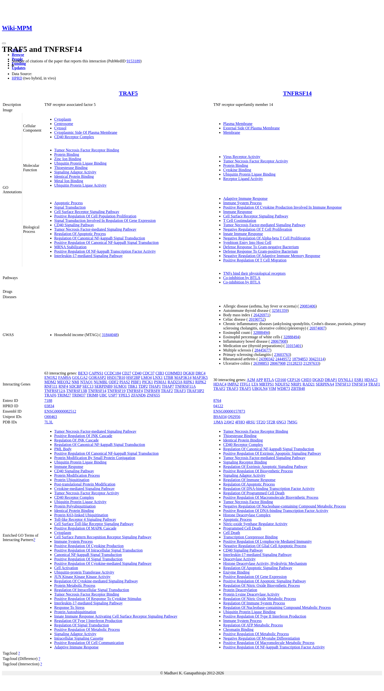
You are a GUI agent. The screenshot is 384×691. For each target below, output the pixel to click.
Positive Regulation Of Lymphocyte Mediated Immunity (267, 541)
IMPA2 (233, 384)
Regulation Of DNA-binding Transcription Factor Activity (269, 489)
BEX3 (83, 373)
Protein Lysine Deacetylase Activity (251, 594)
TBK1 (132, 386)
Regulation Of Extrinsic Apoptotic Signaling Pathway (265, 466)
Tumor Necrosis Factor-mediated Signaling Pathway (95, 229)
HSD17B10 (116, 377)
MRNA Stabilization (70, 247)
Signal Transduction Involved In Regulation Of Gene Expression (105, 220)
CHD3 (306, 380)
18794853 (300, 359)
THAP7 (168, 386)
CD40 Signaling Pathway (74, 225)
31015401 (293, 346)
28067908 (279, 341)
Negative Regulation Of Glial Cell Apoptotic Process (264, 546)
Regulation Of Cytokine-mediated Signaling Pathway (96, 581)
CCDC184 (112, 373)
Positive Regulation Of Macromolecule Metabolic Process (268, 643)
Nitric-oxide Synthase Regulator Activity (255, 524)
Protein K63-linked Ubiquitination (81, 515)
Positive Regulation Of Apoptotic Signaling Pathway (264, 581)
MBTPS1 (266, 384)
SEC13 (87, 386)
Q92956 (234, 417)
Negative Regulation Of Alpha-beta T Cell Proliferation (266, 238)
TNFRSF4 (134, 391)
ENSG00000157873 (229, 411)
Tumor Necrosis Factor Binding (248, 502)
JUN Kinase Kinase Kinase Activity (82, 577)
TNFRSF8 (152, 391)
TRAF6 (50, 395)
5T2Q (260, 422)
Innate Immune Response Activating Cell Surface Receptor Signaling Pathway (115, 616)
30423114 (316, 359)
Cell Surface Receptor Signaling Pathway (86, 212)
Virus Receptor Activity (241, 157)
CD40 (137, 373)
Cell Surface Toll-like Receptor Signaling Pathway (93, 524)
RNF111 (51, 386)
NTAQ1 (86, 382)
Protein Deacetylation (240, 590)
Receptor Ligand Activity (243, 179)
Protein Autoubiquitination (75, 612)
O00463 (50, 417)
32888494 (261, 332)
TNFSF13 (343, 384)
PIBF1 (136, 382)
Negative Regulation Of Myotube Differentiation (261, 638)
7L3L (48, 422)
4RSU (250, 422)
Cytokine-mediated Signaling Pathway (84, 489)
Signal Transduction (69, 207)
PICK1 (147, 382)
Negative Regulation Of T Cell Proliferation (257, 229)
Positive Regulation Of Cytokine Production (89, 546)
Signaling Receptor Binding (245, 462)
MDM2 (50, 382)
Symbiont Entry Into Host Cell (247, 242)
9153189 (133, 61)
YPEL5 (124, 395)
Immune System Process (242, 203)
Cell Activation (66, 568)
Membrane (231, 132)
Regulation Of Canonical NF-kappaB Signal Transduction (99, 238)
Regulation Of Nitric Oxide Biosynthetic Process (261, 585)
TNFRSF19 (116, 391)
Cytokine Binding (237, 170)
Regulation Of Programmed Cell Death (254, 493)
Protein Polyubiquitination (75, 506)
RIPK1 (188, 382)
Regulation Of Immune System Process (254, 603)
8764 (217, 400)
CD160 (280, 380)
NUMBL (101, 382)
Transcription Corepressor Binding (250, 537)
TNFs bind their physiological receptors (254, 273)
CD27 (126, 373)
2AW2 (229, 422)
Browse (18, 55)
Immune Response (237, 212)
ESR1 (358, 380)
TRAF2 (167, 391)
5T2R (270, 422)
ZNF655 (153, 395)
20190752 (256, 319)
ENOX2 (50, 377)
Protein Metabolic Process (74, 585)
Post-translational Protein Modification (84, 484)
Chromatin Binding (238, 629)
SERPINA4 (325, 384)
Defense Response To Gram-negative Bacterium (261, 247)
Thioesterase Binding (70, 168)
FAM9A (64, 377)
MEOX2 (64, 382)
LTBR (168, 377)
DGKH (188, 373)
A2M (251, 380)
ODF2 (114, 382)
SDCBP (75, 386)
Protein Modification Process (77, 475)
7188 (48, 400)
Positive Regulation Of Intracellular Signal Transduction (98, 550)
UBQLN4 (259, 388)
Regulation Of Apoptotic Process (80, 234)
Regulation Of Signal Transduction (81, 625)
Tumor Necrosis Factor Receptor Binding (86, 150)
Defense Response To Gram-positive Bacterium (260, 251)
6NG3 (281, 422)
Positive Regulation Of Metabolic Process (87, 629)
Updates (18, 68)
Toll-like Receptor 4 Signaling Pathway (85, 519)
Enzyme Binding (236, 572)
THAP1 (155, 386)
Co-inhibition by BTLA (241, 278)
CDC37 (149, 373)
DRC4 (200, 373)
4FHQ (240, 422)
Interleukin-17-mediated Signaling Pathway (88, 256)
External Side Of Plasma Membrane (251, 128)
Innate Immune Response (243, 234)
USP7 (112, 395)
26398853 (261, 363)
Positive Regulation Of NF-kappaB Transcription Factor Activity (105, 251)
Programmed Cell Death (242, 528)
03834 (49, 406)
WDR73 (283, 388)
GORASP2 (97, 377)
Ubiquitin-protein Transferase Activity (84, 572)
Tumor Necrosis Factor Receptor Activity (255, 161)
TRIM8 (92, 395)
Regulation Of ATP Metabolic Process (253, 625)
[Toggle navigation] (4, 43)
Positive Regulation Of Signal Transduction (88, 559)
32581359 (279, 310)
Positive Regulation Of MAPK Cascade (85, 528)
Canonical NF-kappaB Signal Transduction (88, 555)
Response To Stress (69, 607)
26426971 (261, 315)
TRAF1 (374, 384)
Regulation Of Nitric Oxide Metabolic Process (259, 599)
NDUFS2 (282, 384)
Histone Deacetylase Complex (247, 515)
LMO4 (146, 377)
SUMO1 (120, 386)
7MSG (292, 422)
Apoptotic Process (68, 203)
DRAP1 (331, 380)
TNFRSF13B (76, 391)
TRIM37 (79, 395)
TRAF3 (180, 391)
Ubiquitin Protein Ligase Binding (80, 163)
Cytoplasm (62, 119)
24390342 (267, 359)
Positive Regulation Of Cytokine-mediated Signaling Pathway (103, 563)
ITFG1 (245, 384)
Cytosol (60, 128)
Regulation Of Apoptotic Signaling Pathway (257, 568)
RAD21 (309, 384)
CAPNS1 (96, 373)
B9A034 (220, 417)
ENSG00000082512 (60, 411)
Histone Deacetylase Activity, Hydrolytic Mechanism (265, 563)
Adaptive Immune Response (245, 198)
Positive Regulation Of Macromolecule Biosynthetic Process (270, 497)
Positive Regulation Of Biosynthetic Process (258, 471)
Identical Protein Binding (74, 176)
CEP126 (293, 380)
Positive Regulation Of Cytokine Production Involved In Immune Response (282, 207)
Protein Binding (66, 154)
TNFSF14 (359, 384)
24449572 (283, 359)
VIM (272, 388)
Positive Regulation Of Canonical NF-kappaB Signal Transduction (106, 242)
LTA (255, 384)
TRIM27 (64, 395)
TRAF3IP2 (195, 391)
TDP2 (143, 386)
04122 (218, 406)
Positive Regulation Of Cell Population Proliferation (95, 216)
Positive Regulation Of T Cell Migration (255, 260)
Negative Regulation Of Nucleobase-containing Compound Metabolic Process (284, 506)
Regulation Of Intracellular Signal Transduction (91, 590)
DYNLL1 (345, 380)
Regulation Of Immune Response (249, 480)
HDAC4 (219, 384)
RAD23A (175, 382)
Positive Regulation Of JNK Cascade (83, 436)
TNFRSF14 (297, 93)
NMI (75, 382)
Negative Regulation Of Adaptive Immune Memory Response (271, 256)
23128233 (294, 363)
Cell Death (231, 533)
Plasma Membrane (237, 124)
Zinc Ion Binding (67, 159)
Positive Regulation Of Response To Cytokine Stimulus (97, 599)
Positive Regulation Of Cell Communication (89, 643)
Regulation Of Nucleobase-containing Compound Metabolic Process (277, 607)
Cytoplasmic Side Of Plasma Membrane (85, 132)
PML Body (63, 449)
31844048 (109, 335)
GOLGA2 (80, 377)
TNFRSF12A (54, 391)
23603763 (282, 354)
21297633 (311, 363)
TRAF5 (128, 93)
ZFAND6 (138, 395)
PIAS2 (125, 382)
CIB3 (160, 373)
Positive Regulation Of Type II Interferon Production (264, 616)
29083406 (307, 306)
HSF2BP (133, 377)
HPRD (17, 78)
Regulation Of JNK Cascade (76, 440)
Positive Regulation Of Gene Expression (255, 577)
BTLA (269, 380)
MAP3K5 (200, 377)
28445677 (262, 350)
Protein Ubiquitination (71, 480)
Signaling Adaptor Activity (75, 172)
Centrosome (63, 124)
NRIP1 (296, 384)
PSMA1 (160, 382)
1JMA (218, 422)
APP (259, 380)
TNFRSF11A (185, 386)
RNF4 (63, 386)
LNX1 (158, 377)
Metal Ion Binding (68, 181)
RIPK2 (200, 382)
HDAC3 (370, 380)
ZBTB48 (298, 388)
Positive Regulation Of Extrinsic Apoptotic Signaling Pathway (272, 453)
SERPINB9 (104, 386)
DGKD (318, 380)
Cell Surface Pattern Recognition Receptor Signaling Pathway (102, 537)
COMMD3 (173, 373)
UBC (103, 395)
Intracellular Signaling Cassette (78, 638)
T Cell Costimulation (239, 220)
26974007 (317, 328)
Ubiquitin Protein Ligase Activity (80, 185)
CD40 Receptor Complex (74, 137)
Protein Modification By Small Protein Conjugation (94, 458)
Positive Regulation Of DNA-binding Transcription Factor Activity (275, 511)
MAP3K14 (183, 377)
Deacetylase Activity (239, 559)
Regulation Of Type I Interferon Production (88, 621)
